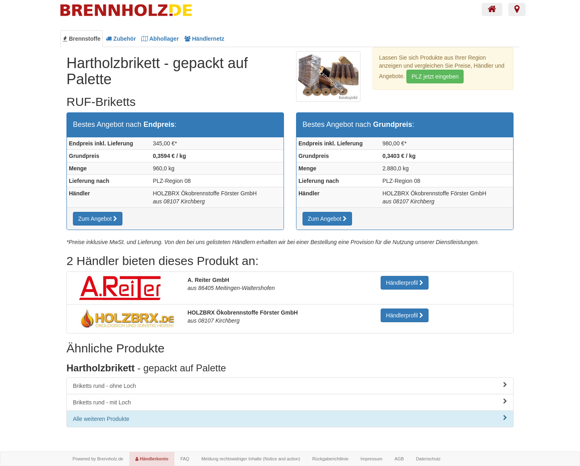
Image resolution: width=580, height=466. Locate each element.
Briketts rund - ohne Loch (290, 385)
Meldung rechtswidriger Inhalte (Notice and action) (250, 458)
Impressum (371, 458)
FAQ (184, 458)
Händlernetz (204, 38)
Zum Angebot (97, 218)
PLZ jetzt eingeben (435, 76)
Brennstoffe (81, 38)
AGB (399, 458)
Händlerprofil (404, 283)
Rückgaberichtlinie (330, 458)
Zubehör (121, 38)
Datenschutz (428, 458)
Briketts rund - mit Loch (290, 402)
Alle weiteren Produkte (290, 418)
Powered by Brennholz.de (97, 458)
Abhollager (160, 38)
